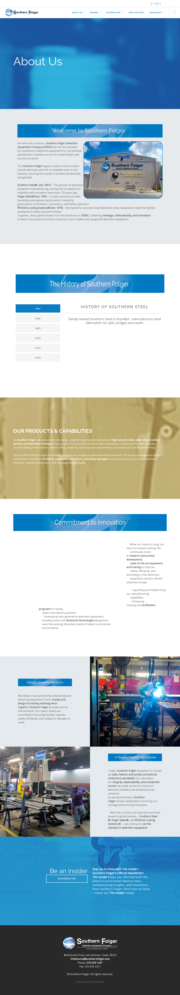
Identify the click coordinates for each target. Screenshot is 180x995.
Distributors (113, 13)
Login (155, 3)
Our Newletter (67, 879)
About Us (77, 13)
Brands (94, 13)
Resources (155, 13)
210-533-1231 (94, 962)
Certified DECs (136, 13)
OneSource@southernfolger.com (90, 959)
